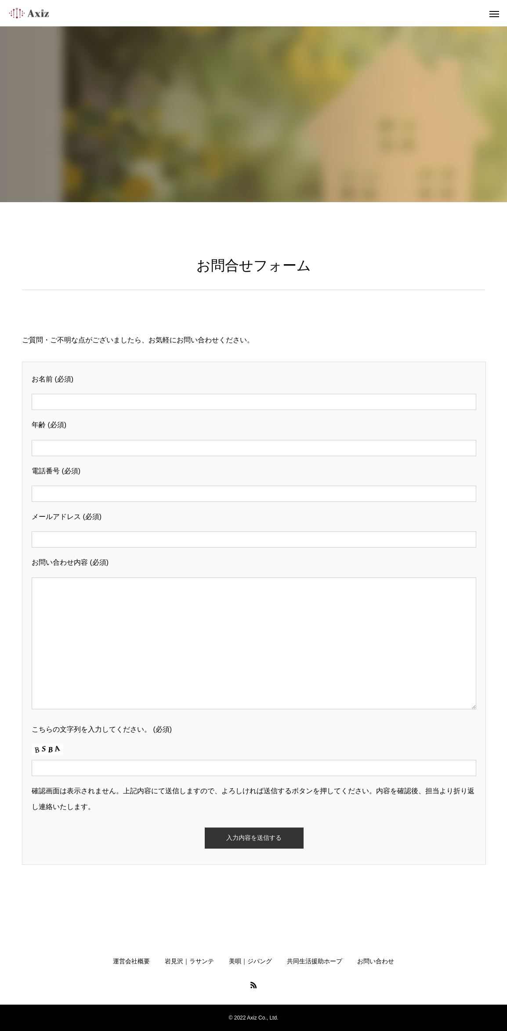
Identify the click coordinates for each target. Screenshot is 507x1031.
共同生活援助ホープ (314, 961)
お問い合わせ (375, 961)
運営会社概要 (131, 961)
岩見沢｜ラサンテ (189, 961)
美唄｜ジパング (250, 961)
